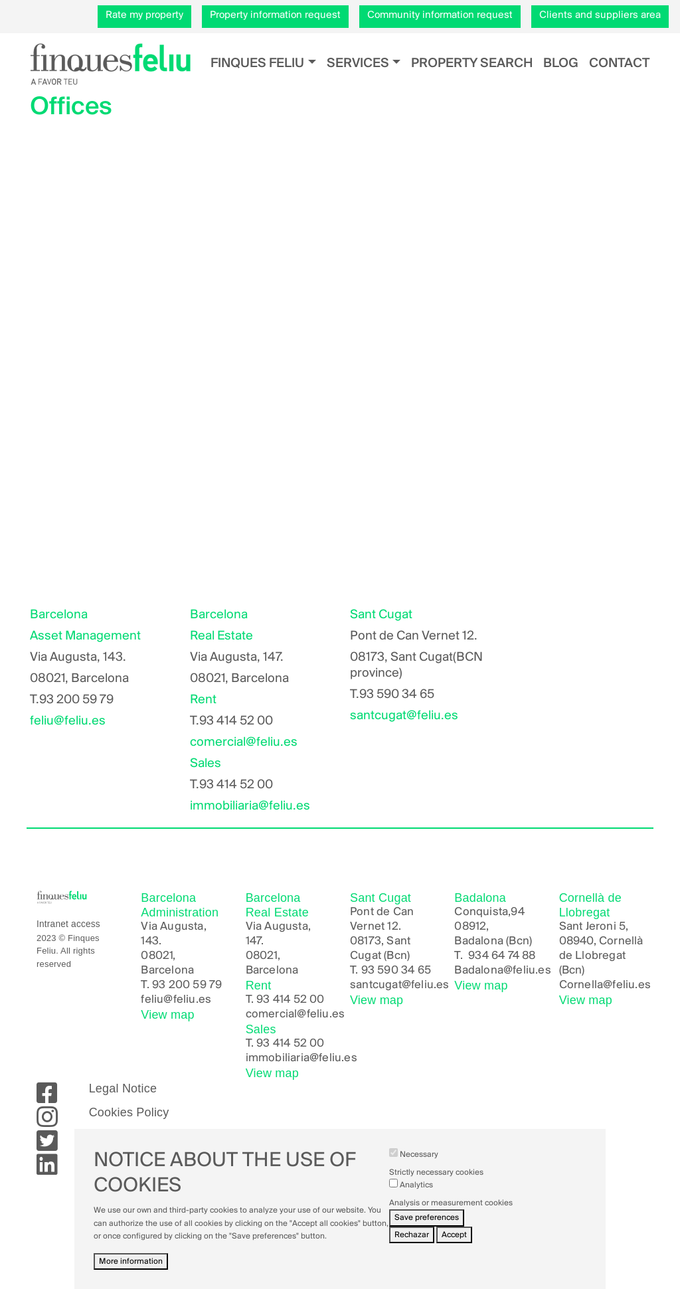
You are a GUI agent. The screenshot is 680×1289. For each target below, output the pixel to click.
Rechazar (411, 1235)
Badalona (478, 970)
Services (358, 63)
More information (131, 1261)
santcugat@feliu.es (404, 716)
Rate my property (144, 15)
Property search (472, 63)
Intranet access (68, 924)
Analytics (416, 1185)
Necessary (419, 1154)
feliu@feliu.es (68, 721)
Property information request (275, 15)
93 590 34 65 (396, 970)
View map (167, 1014)
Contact (619, 63)
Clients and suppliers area (600, 15)
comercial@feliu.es (244, 742)
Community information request (440, 15)
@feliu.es (527, 970)
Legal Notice (123, 1088)
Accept (454, 1235)
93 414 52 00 (290, 999)
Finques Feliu (257, 63)
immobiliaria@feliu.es (250, 806)
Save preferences (426, 1217)
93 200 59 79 (187, 985)
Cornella (581, 985)
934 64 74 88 (501, 956)
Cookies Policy (129, 1112)
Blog (560, 63)
